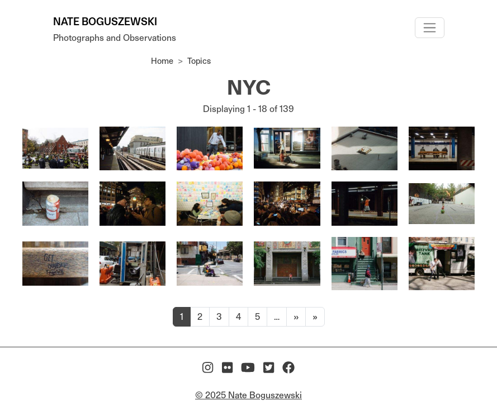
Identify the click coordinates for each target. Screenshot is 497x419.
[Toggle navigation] (429, 27)
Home (162, 61)
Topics (199, 61)
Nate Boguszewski (105, 21)
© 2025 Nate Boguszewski (248, 395)
